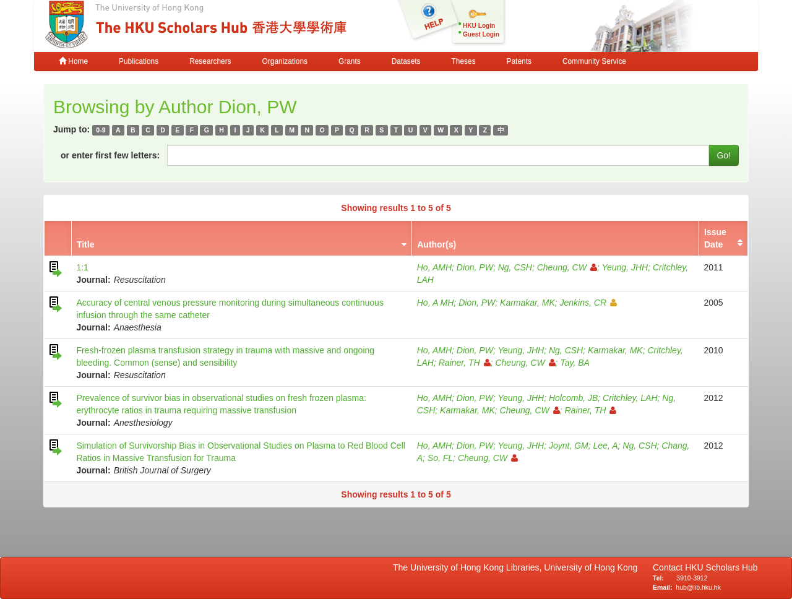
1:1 (82, 267)
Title (86, 244)
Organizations (285, 61)
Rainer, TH (465, 363)
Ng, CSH (515, 267)
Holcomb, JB (573, 398)
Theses (464, 61)
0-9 (100, 130)
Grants (349, 61)
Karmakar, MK (527, 303)
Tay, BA (574, 363)
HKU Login (479, 25)
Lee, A (605, 445)
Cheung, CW (567, 267)
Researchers (210, 61)
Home (73, 61)
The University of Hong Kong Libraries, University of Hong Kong (517, 567)
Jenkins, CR (588, 303)
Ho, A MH (435, 303)
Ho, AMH (434, 267)
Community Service (594, 61)
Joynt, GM (568, 445)
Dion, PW (475, 267)
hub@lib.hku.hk (698, 587)
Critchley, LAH (630, 398)
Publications (138, 61)
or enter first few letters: (110, 155)
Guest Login (481, 34)
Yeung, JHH (624, 267)
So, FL (440, 458)
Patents (519, 61)
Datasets (406, 61)
